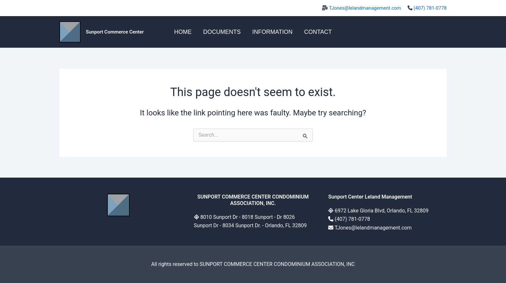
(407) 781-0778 (430, 8)
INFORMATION (272, 32)
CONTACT (318, 32)
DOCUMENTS (222, 32)
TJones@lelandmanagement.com (365, 8)
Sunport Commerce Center (115, 32)
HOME (183, 32)
